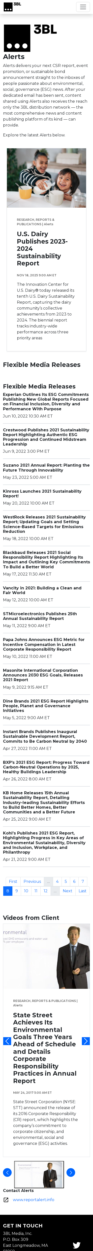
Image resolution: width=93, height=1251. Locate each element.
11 (37, 890)
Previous (33, 881)
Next (69, 890)
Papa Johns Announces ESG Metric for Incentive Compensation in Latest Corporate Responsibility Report (44, 644)
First (15, 881)
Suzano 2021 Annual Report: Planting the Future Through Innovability (46, 467)
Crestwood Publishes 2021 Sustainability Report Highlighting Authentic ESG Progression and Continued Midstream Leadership (46, 437)
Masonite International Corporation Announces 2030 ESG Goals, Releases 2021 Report (43, 675)
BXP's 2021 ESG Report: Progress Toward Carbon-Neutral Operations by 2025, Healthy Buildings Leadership (46, 767)
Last (84, 890)
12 (47, 890)
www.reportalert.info (33, 1199)
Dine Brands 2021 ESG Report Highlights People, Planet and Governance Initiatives (45, 706)
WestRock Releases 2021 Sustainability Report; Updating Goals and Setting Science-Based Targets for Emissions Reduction (44, 524)
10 (27, 890)
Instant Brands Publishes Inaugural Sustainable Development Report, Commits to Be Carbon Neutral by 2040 (45, 736)
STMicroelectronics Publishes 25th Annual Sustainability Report (40, 616)
